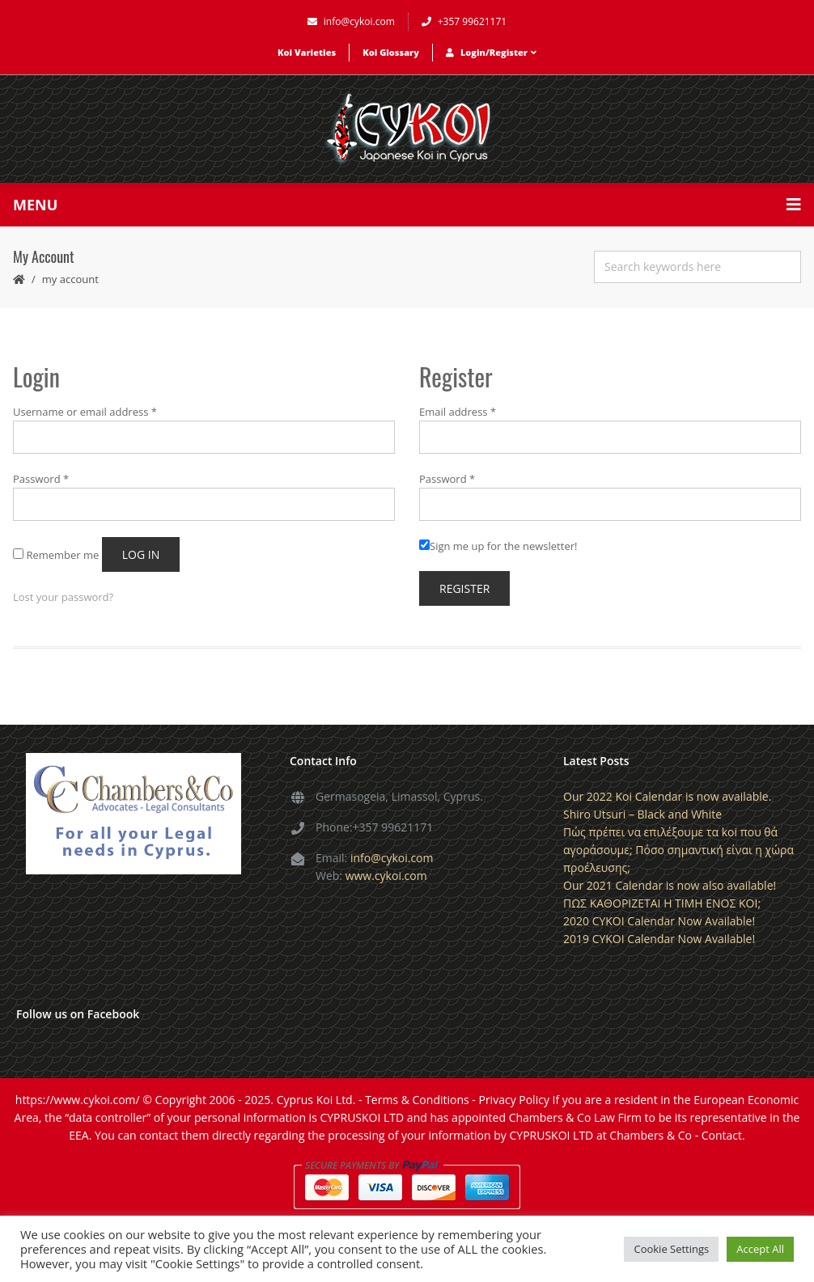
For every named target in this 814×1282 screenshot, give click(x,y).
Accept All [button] (760, 1249)
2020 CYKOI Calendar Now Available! (659, 921)
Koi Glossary (390, 52)
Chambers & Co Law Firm (575, 1117)
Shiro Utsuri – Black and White (642, 814)
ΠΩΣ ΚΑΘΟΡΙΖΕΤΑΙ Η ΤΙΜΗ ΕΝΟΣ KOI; (662, 903)
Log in (140, 554)
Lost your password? (63, 597)
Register (464, 588)
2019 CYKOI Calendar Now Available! (659, 938)
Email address (457, 411)
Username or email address (85, 411)
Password (41, 479)
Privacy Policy (513, 1099)
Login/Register (491, 52)
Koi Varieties (307, 52)
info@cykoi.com (351, 21)
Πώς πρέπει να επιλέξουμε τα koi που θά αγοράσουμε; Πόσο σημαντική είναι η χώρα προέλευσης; (678, 849)
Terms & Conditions (417, 1099)
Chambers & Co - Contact (675, 1135)
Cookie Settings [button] (671, 1249)
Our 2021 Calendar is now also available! (669, 885)
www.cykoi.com (386, 875)
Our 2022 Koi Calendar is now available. (667, 796)
